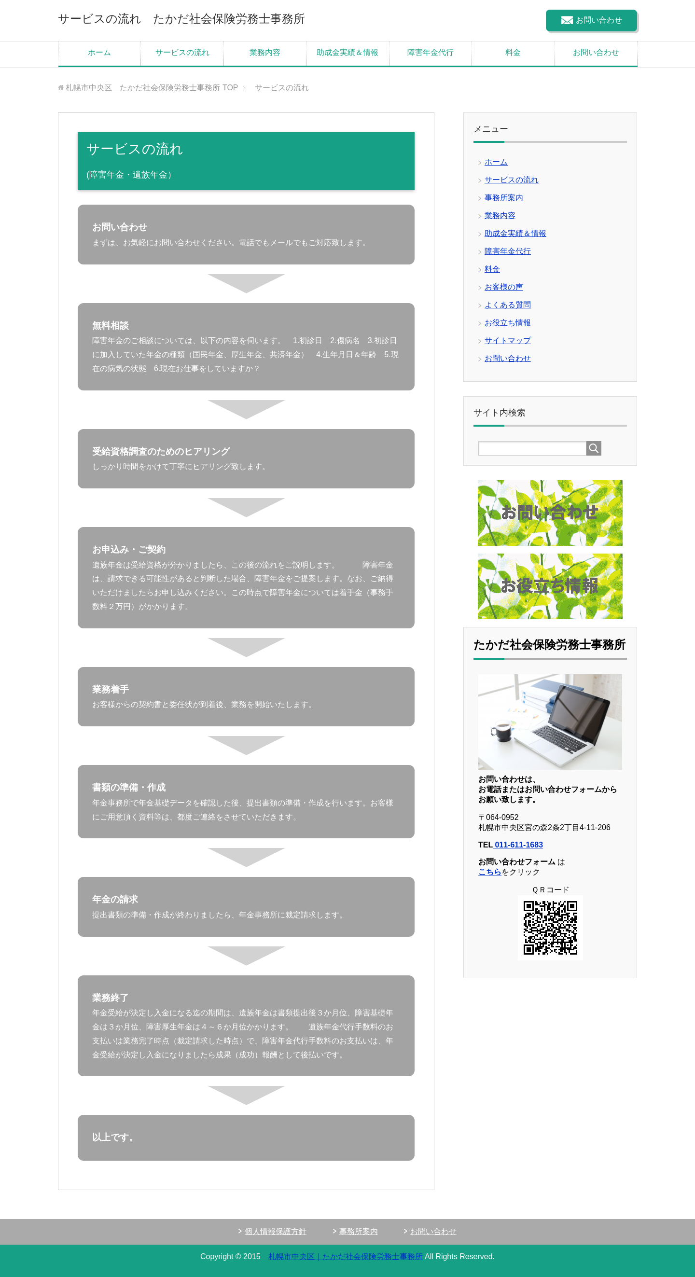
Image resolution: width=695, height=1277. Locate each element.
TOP (152, 87)
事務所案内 (504, 198)
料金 (513, 52)
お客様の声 (504, 287)
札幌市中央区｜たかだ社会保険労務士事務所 (345, 1256)
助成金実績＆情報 (347, 52)
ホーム (99, 52)
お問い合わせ (596, 52)
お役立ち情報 (508, 323)
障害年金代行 (430, 52)
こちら (489, 872)
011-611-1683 (518, 845)
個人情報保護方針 (275, 1231)
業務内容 (265, 52)
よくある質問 (508, 305)
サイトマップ (508, 340)
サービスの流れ (182, 52)
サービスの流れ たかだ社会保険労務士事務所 (181, 18)
